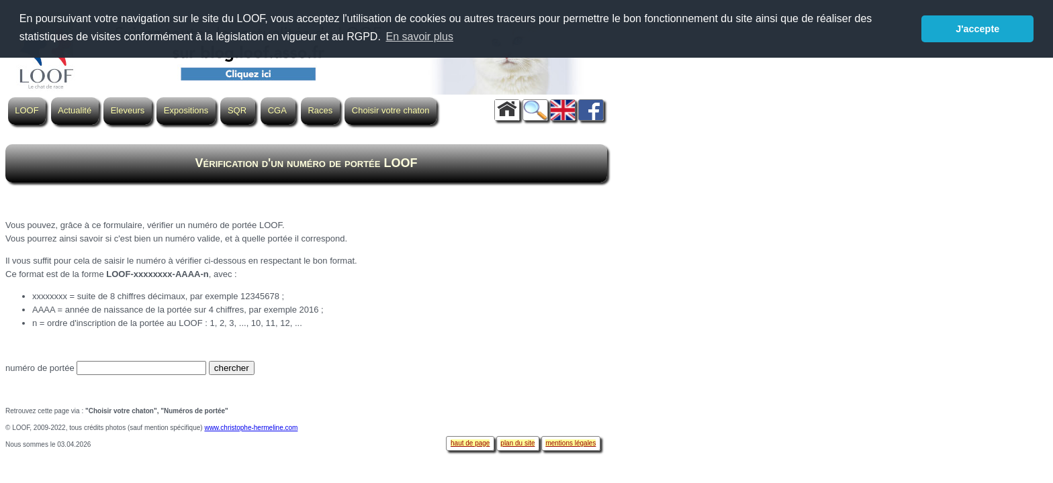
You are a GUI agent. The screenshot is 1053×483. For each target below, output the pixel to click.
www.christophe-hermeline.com (250, 427)
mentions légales (570, 443)
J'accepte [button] (977, 28)
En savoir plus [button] (419, 36)
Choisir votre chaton (391, 110)
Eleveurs (128, 110)
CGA (277, 110)
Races (320, 110)
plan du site (517, 443)
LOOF (26, 110)
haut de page (470, 443)
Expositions (186, 110)
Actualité (74, 110)
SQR (237, 110)
